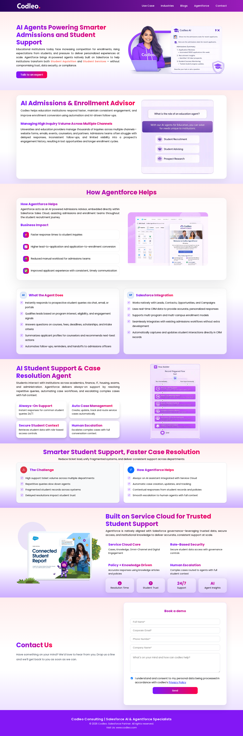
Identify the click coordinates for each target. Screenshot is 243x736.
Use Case (148, 6)
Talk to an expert (31, 75)
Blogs (184, 6)
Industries (167, 6)
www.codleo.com (126, 727)
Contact (221, 6)
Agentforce (201, 6)
